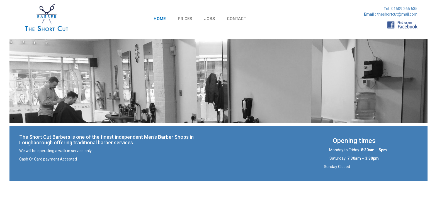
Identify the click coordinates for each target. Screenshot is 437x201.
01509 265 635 (403, 8)
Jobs (209, 18)
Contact (236, 18)
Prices (185, 18)
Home (160, 18)
